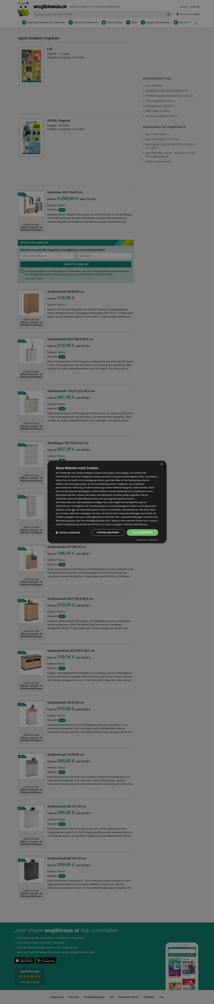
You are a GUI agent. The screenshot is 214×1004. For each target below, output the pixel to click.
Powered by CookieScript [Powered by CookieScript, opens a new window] (147, 540)
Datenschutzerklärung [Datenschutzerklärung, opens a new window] (135, 524)
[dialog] (107, 502)
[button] (68, 532)
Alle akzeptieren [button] (142, 532)
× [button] (161, 464)
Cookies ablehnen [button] (108, 532)
